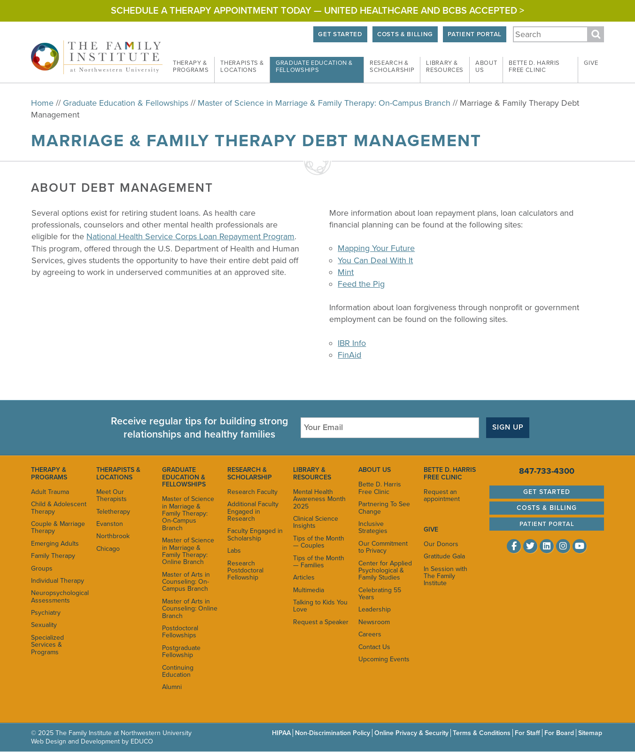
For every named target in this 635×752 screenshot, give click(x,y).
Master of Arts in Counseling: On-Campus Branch (186, 582)
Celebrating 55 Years (379, 593)
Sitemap (590, 733)
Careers (369, 634)
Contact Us (374, 647)
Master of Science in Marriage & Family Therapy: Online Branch (188, 551)
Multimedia (308, 590)
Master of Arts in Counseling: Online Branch (189, 608)
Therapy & (191, 66)
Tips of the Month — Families (318, 561)
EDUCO (142, 741)
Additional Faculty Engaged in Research (253, 511)
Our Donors (441, 544)
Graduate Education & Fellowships (125, 103)
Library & (445, 66)
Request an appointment (442, 495)
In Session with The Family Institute (445, 576)
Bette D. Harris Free (534, 66)
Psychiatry (46, 613)
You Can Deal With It (375, 260)
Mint (346, 272)
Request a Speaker (320, 622)
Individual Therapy (57, 581)
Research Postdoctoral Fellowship (245, 570)
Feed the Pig (361, 284)
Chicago (108, 549)
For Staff (527, 733)
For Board (559, 733)
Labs (234, 551)
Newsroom (374, 622)
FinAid (349, 355)
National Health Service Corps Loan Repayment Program (190, 236)
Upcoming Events (384, 659)
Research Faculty (252, 492)
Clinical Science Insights (315, 522)
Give (591, 63)
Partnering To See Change (384, 507)
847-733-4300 (546, 471)
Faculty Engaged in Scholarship (255, 534)
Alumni (172, 687)
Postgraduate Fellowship (181, 651)
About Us (374, 470)
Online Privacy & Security (411, 733)
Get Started (340, 34)
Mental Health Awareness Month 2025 (319, 499)
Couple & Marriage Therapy (58, 527)
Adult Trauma (50, 492)
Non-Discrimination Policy (332, 733)
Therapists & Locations (118, 473)
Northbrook (113, 536)
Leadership (374, 609)
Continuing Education (178, 671)
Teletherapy (113, 512)
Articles (304, 577)
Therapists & (242, 66)
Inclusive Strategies (372, 527)
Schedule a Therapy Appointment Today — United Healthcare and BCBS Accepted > (317, 10)
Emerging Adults (55, 544)
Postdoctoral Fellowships (180, 631)
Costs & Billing (405, 34)
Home (42, 103)
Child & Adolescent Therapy (58, 507)
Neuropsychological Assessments (59, 596)
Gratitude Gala (444, 556)
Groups (42, 568)
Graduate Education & (314, 66)
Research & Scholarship (249, 473)
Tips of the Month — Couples (318, 541)
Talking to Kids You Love (320, 605)
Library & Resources (312, 473)
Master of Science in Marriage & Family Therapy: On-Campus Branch (324, 103)
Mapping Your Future (376, 248)
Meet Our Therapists (111, 495)
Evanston (109, 524)
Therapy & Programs (49, 473)
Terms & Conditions (482, 733)
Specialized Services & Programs (47, 645)
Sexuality (44, 625)
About (486, 66)
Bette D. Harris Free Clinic (379, 487)
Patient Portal (474, 34)
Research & (392, 66)
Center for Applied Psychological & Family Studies (385, 570)
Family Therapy (53, 556)
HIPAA (281, 733)
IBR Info (352, 343)
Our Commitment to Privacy (383, 547)
